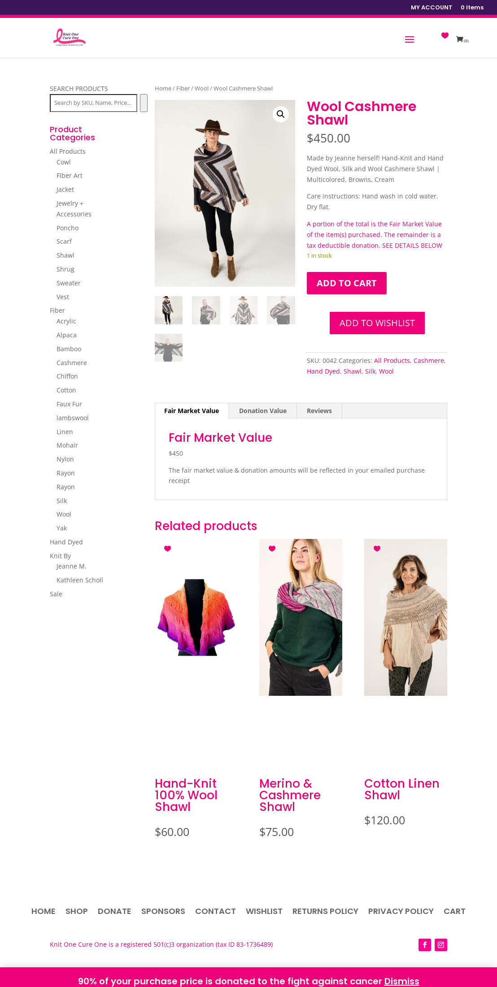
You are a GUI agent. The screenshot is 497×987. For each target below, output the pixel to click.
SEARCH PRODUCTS (79, 88)
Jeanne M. (72, 566)
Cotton (66, 390)
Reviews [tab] (319, 410)
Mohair (67, 445)
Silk (370, 371)
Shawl (353, 371)
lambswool (73, 418)
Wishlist (264, 912)
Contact (215, 912)
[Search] (144, 103)
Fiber (183, 88)
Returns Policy (325, 912)
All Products (392, 360)
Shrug (65, 269)
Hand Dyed (323, 371)
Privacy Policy (401, 912)
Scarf (64, 241)
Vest (63, 297)
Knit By (60, 556)
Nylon (65, 459)
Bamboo (69, 349)
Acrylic (66, 321)
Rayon (66, 473)
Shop (76, 912)
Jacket (65, 189)
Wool (202, 88)
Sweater (69, 283)
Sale (56, 594)
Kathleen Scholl (80, 580)
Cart (455, 912)
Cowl (64, 162)
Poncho (67, 228)
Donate (114, 912)
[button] (281, 114)
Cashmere (429, 360)
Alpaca (67, 335)
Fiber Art (70, 175)
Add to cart (347, 283)
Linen (65, 431)
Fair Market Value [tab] (191, 410)
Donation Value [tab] (263, 410)
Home (163, 88)
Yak (62, 528)
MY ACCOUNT (432, 8)
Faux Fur (69, 404)
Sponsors (163, 912)
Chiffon (67, 376)
